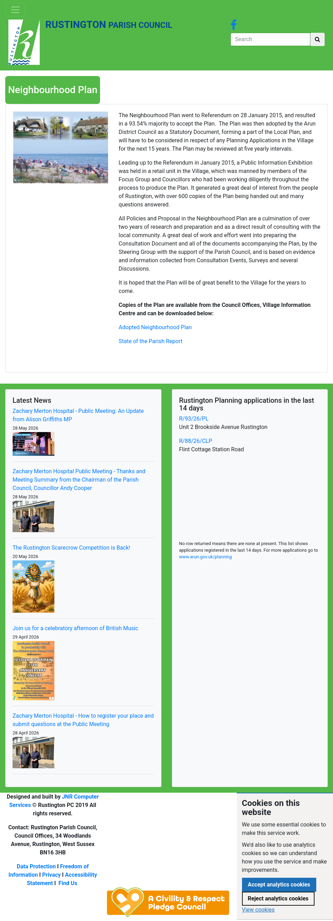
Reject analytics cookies (278, 898)
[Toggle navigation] (15, 10)
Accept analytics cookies (279, 884)
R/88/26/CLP (195, 441)
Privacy (51, 874)
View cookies (258, 909)
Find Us (68, 883)
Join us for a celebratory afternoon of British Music (75, 628)
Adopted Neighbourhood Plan (155, 327)
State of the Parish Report (150, 341)
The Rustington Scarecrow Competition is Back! (71, 547)
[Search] (270, 39)
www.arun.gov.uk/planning (205, 556)
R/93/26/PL (194, 418)
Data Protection (36, 866)
